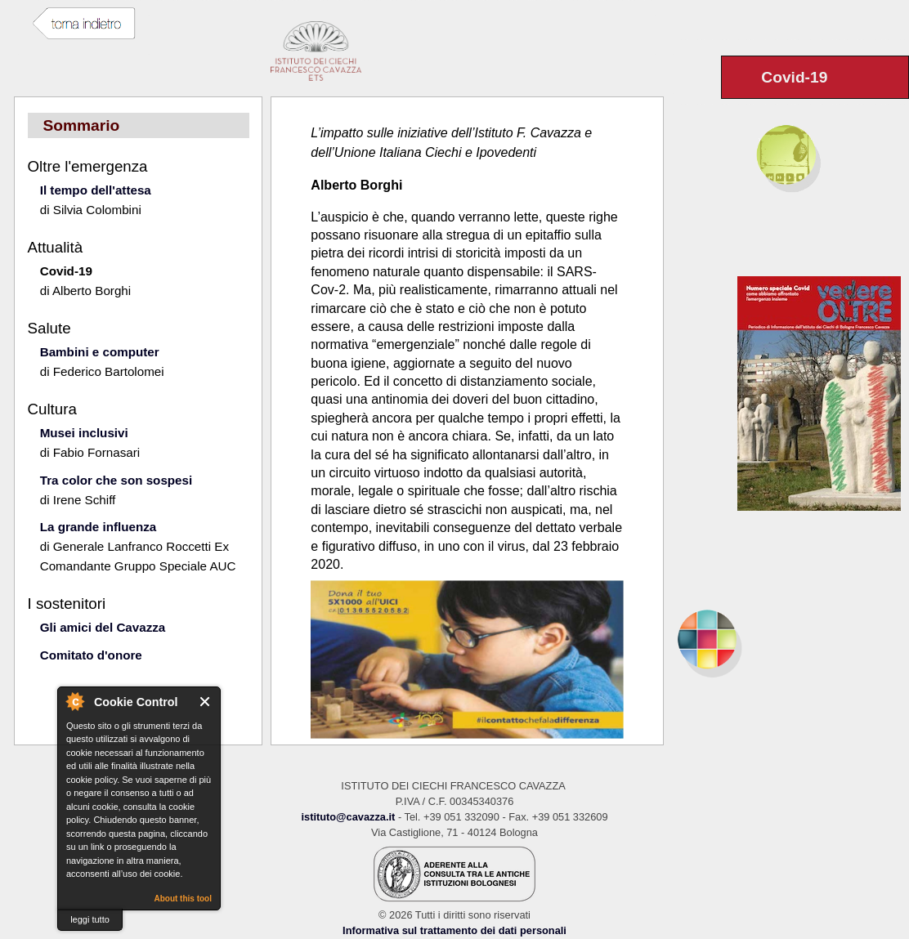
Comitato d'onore (91, 655)
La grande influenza (98, 527)
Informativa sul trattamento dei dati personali (454, 930)
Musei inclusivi (84, 433)
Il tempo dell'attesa (95, 190)
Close (205, 701)
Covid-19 (66, 271)
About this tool (183, 898)
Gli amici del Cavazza (103, 627)
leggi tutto (90, 919)
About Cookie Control (74, 701)
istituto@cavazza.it (348, 817)
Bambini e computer (99, 352)
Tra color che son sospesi (116, 480)
